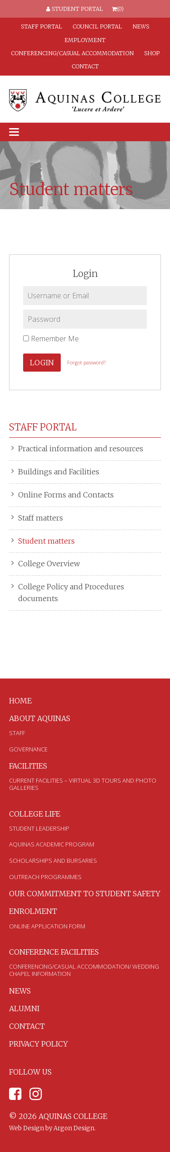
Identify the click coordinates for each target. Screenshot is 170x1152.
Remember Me (51, 339)
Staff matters (40, 517)
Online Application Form (47, 926)
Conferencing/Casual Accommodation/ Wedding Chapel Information (84, 970)
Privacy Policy (38, 1043)
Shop (152, 53)
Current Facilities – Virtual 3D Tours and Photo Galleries (82, 784)
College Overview (49, 563)
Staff (17, 733)
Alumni (24, 1008)
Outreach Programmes (45, 877)
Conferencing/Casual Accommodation (72, 53)
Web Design (26, 1128)
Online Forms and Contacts (66, 494)
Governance (28, 749)
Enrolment (33, 911)
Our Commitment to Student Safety (84, 893)
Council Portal (97, 26)
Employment (85, 40)
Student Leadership (39, 828)
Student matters (46, 540)
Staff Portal (41, 26)
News (140, 26)
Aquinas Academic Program (51, 844)
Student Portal (74, 8)
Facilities (28, 765)
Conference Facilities (54, 951)
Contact (85, 66)
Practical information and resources (80, 448)
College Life (34, 813)
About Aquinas (39, 718)
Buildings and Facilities (58, 471)
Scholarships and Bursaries (53, 860)
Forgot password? (86, 362)
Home (20, 700)
